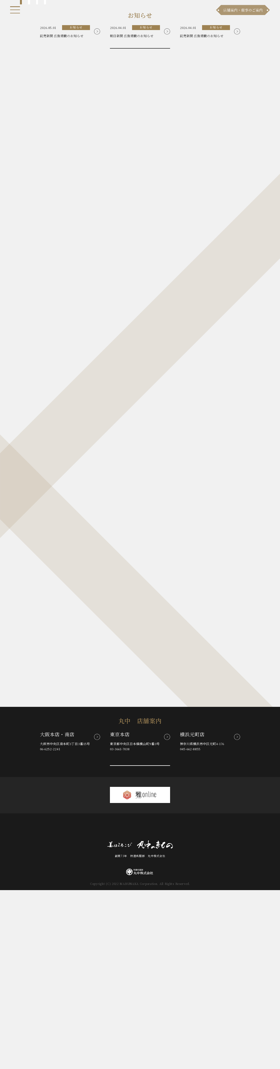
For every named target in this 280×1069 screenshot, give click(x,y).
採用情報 (180, 1007)
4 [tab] (45, 147)
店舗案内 (113, 1007)
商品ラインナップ (86, 1007)
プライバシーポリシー (210, 1007)
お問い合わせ (136, 1007)
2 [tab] (29, 147)
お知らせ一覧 (140, 207)
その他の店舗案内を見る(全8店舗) (140, 942)
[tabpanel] (140, 75)
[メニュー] (15, 9)
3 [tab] (37, 147)
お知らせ (59, 1007)
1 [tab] (21, 147)
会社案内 (160, 1007)
